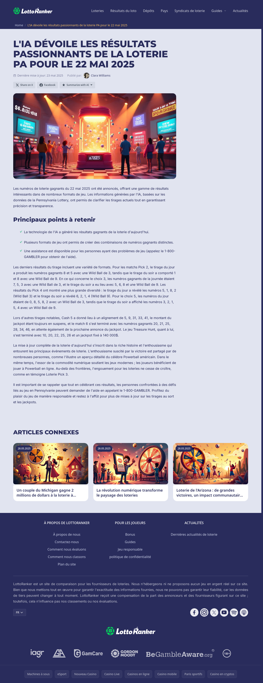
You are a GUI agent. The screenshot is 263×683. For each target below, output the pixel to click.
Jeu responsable (130, 549)
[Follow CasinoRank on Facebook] (194, 612)
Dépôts (148, 10)
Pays (164, 10)
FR (19, 612)
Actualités (240, 10)
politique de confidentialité (130, 557)
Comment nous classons (67, 557)
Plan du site (67, 564)
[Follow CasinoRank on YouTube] (224, 612)
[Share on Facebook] (47, 85)
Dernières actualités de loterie (194, 534)
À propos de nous (66, 534)
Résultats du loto (123, 10)
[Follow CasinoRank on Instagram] (204, 612)
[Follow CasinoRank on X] (214, 612)
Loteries (97, 10)
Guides (217, 10)
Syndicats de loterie (190, 10)
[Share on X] (24, 85)
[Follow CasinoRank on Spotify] (234, 612)
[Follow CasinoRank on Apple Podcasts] (244, 612)
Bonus (130, 534)
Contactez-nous (67, 542)
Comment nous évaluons (66, 549)
